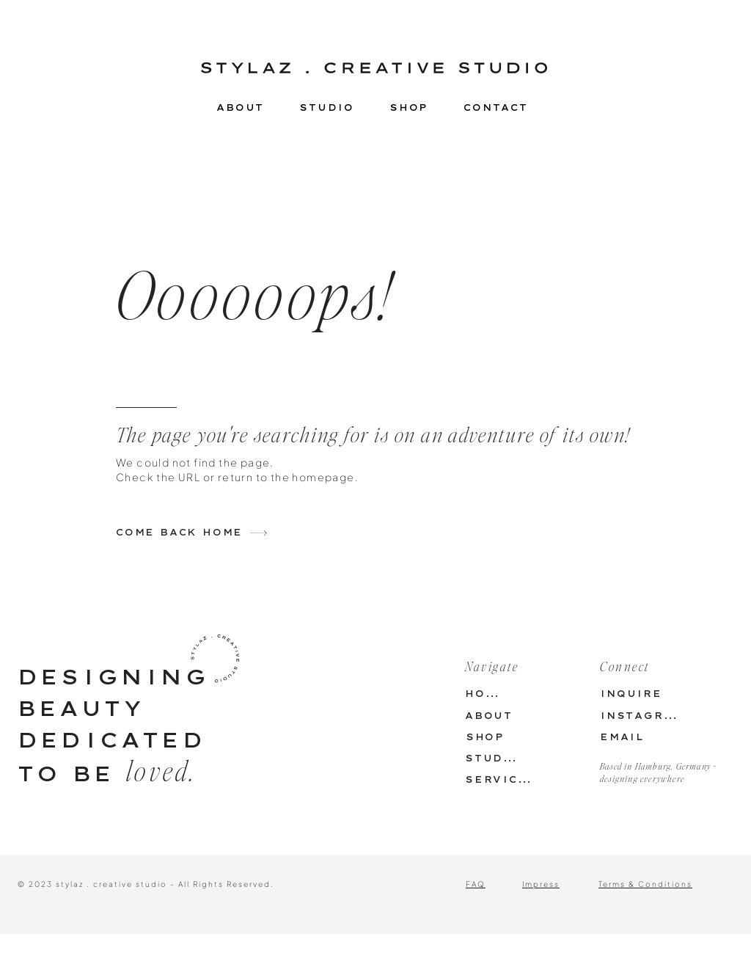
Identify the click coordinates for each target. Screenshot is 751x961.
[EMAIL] (622, 737)
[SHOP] (485, 737)
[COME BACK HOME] (204, 532)
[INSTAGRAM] (641, 715)
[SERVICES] (500, 779)
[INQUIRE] (631, 693)
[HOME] (485, 693)
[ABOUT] (488, 715)
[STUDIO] (492, 758)
